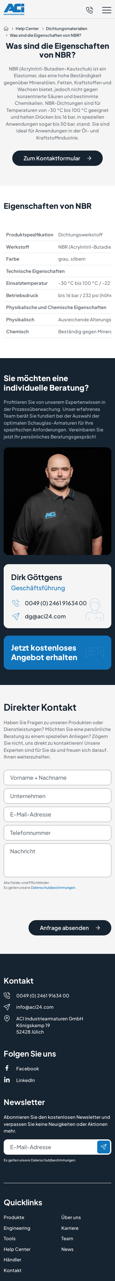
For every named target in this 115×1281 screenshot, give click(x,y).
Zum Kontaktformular (57, 158)
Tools (10, 1238)
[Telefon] (89, 9)
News (67, 1249)
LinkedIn (25, 1080)
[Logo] (14, 9)
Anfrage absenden (70, 929)
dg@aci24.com (45, 618)
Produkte (14, 1217)
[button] (98, 10)
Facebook (27, 1068)
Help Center (17, 1249)
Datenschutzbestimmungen (53, 890)
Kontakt (12, 1270)
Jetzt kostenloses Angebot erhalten (57, 654)
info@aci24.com (35, 1007)
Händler (12, 1259)
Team (67, 1238)
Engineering (17, 1228)
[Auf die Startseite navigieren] (6, 28)
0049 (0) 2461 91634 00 (56, 605)
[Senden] (103, 1147)
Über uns (71, 1217)
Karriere (70, 1228)
